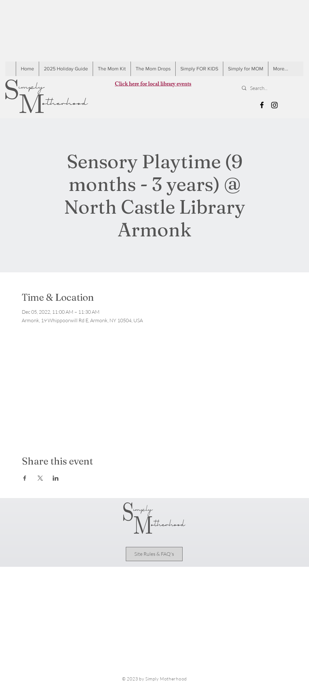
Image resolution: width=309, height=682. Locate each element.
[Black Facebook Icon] (262, 105)
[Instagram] (274, 105)
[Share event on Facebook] (25, 478)
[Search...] (270, 88)
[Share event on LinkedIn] (56, 478)
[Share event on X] (40, 478)
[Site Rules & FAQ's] (154, 554)
